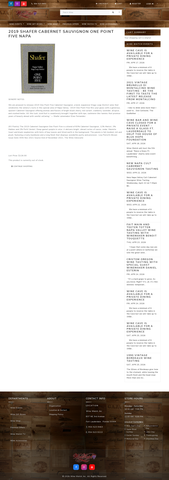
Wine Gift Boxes (18, 414)
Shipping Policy (56, 414)
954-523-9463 (38, 4)
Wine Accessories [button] (109, 24)
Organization (55, 406)
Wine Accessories (18, 440)
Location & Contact (58, 410)
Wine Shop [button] (52, 24)
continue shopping (22, 166)
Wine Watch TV (89, 24)
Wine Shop (15, 421)
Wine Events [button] (16, 24)
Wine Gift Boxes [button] (35, 24)
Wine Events (16, 408)
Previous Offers (71, 24)
